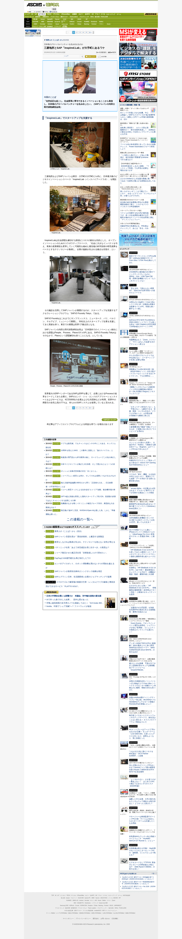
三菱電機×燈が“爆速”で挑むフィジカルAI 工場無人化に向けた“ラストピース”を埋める (142, 429)
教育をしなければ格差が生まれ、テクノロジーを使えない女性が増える (84, 542)
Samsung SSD (64, 905)
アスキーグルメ (55, 16)
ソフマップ (57, 26)
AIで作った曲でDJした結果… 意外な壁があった (67, 599)
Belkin (101, 21)
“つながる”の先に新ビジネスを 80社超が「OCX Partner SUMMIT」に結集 (142, 753)
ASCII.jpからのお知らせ (128, 873)
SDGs (92, 16)
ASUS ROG (50, 21)
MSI (72, 19)
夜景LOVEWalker (96, 913)
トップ (27, 14)
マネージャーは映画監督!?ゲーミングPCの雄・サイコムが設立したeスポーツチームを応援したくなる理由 (142, 820)
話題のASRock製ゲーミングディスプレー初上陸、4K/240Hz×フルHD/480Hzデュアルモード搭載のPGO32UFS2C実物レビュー (142, 700)
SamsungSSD (63, 21)
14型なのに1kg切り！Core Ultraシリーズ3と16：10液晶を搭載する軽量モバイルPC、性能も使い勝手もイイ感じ (142, 305)
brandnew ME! (64, 26)
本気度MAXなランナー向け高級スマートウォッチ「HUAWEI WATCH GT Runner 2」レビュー (142, 838)
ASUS (79, 19)
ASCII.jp (34, 4)
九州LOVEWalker (107, 913)
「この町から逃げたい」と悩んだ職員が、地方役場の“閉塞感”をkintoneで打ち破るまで (134, 157)
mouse (43, 19)
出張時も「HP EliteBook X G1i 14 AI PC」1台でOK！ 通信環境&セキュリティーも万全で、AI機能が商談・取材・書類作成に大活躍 (142, 571)
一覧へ (153, 873)
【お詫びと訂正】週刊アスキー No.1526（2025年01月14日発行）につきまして (139, 887)
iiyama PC (87, 898)
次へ (90, 32)
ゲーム (119, 14)
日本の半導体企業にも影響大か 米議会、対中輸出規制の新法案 (73, 596)
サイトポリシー (68, 918)
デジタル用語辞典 (88, 910)
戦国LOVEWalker (130, 913)
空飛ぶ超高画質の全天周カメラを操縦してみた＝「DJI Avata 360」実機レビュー (80, 603)
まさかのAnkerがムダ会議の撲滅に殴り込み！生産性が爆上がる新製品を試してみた (138, 181)
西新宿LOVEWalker (84, 913)
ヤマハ (101, 24)
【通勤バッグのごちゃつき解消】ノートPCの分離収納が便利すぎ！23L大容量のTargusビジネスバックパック (142, 390)
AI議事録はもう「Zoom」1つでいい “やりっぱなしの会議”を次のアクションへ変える (142, 342)
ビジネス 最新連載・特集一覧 (130, 105)
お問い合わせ (105, 918)
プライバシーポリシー (83, 918)
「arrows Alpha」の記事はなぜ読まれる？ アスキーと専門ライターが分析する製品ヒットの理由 (142, 490)
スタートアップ (110, 14)
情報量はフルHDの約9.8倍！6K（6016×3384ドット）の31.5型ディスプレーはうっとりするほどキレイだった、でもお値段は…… (142, 372)
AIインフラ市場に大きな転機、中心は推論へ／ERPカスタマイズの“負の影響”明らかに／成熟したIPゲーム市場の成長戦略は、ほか (137, 116)
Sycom (57, 19)
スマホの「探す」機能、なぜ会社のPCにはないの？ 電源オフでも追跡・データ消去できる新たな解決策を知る (142, 477)
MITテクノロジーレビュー (109, 910)
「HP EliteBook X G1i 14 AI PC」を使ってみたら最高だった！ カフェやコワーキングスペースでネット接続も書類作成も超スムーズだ (142, 553)
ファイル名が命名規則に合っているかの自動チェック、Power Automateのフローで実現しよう (138, 146)
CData (79, 24)
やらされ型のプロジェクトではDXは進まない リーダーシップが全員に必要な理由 (142, 357)
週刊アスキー (64, 16)
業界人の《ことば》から (54, 40)
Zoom (108, 24)
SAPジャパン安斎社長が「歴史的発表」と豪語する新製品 (79, 536)
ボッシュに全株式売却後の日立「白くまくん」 (79, 471)
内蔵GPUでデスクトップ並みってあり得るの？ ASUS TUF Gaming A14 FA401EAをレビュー (142, 462)
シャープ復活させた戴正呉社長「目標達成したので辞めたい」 (81, 553)
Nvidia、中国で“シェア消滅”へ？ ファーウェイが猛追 (68, 606)
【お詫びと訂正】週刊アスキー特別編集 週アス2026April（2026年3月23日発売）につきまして (138, 878)
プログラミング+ (84, 16)
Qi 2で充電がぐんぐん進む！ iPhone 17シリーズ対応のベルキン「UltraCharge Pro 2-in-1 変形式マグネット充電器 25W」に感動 (142, 534)
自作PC (87, 14)
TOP (52, 895)
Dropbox (72, 24)
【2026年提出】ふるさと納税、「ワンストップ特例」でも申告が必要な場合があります (134, 168)
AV (93, 14)
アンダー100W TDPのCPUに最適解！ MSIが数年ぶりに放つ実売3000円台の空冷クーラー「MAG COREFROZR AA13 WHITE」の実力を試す (142, 647)
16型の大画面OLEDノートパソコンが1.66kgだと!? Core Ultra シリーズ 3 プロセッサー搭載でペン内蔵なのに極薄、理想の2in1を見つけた (142, 685)
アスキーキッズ (29, 16)
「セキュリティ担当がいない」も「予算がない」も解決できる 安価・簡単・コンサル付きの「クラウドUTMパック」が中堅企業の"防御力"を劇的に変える (142, 411)
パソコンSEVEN (64, 19)
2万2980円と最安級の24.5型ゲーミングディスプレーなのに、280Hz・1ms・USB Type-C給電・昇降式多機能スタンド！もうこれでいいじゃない (142, 276)
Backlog (86, 24)
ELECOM (35, 21)
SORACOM (83, 905)
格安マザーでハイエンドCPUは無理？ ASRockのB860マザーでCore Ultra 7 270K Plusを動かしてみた (142, 259)
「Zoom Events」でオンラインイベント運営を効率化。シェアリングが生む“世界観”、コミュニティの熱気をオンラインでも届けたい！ (142, 627)
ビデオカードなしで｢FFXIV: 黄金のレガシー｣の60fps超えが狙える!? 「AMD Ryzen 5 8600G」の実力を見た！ (142, 865)
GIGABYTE (57, 21)
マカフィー (35, 26)
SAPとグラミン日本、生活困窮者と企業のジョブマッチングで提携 (82, 577)
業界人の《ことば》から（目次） (68, 531)
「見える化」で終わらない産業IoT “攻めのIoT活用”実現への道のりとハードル (142, 290)
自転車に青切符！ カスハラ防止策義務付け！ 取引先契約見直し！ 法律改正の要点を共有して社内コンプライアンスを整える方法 (138, 131)
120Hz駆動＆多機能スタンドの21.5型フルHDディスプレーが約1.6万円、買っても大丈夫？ (142, 520)
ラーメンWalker (50, 913)
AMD (42, 21)
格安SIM (37, 16)
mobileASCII (97, 910)
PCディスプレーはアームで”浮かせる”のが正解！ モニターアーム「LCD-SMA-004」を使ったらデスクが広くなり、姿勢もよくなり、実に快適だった (142, 733)
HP (87, 19)
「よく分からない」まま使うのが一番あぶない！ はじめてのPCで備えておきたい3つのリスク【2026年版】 (142, 782)
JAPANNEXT (50, 26)
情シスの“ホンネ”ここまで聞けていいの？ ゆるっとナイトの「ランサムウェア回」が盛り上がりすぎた (138, 193)
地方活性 (97, 16)
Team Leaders (92, 908)
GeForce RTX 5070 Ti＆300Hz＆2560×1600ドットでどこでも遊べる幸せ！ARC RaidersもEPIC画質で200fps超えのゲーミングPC (142, 323)
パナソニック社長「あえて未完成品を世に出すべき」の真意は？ (81, 547)
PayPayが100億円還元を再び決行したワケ (72, 558)
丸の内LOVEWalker (118, 913)
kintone (50, 24)
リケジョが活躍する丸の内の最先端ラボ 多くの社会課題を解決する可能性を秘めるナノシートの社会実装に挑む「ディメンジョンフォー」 (137, 216)
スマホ (103, 14)
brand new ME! (103, 903)
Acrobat (42, 24)
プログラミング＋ (102, 908)
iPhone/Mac (66, 14)
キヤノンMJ (42, 26)
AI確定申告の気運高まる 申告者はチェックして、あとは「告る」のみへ (134, 228)
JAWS (35, 24)
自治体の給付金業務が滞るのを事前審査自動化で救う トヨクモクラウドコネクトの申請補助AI (134, 204)
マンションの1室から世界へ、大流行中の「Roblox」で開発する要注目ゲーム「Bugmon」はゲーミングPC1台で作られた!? (142, 446)
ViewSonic (94, 21)
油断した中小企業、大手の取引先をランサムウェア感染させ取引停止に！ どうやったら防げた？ (142, 801)
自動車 (74, 14)
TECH (49, 14)
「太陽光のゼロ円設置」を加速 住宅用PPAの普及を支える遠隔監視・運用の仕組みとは (142, 610)
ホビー (81, 14)
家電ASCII (46, 16)
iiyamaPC (50, 19)
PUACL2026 (104, 16)
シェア (66, 56)
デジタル (56, 14)
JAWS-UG (75, 900)
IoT (36, 14)
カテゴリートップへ (109, 419)
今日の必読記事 (68, 910)
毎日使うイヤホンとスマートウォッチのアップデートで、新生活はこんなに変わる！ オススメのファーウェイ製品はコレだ (142, 718)
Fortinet (94, 24)
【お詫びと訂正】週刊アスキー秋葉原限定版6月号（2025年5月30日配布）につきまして (138, 883)
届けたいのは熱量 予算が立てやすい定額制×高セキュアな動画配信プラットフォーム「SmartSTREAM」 (142, 666)
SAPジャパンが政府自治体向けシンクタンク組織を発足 (78, 571)
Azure (57, 24)
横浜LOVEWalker (73, 913)
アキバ (97, 14)
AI (32, 14)
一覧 (81, 56)
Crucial (79, 21)
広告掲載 (115, 918)
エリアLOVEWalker (61, 913)
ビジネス (51, 4)
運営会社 (96, 918)
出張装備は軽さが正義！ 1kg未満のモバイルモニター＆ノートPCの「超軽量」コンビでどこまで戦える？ (142, 851)
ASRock (72, 21)
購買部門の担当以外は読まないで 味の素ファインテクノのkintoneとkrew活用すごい (143, 506)
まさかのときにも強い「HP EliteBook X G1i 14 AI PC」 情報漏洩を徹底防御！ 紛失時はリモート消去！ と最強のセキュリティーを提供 (142, 590)
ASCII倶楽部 (151, 14)
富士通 (35, 19)
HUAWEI (86, 21)
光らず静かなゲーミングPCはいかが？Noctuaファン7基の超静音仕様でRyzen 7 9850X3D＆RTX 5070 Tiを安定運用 (142, 768)
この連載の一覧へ (80, 519)
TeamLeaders (74, 16)
